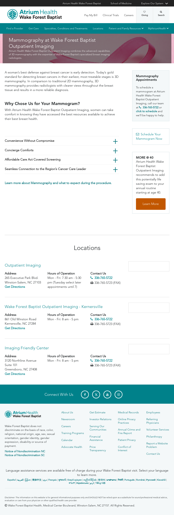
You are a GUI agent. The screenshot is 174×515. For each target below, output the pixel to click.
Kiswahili (161, 480)
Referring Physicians (152, 421)
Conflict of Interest (124, 448)
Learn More (151, 204)
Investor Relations (100, 419)
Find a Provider (14, 28)
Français (52, 480)
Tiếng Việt (100, 483)
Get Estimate (97, 412)
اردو (92, 483)
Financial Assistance (96, 438)
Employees (153, 412)
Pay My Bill (90, 15)
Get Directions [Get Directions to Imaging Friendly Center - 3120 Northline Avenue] (15, 374)
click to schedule (146, 111)
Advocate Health (71, 447)
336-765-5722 (103, 278)
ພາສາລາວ (111, 480)
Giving (144, 13)
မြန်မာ (28, 480)
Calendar (67, 440)
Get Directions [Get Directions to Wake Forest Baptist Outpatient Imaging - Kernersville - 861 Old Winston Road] (15, 328)
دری (45, 480)
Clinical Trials (111, 15)
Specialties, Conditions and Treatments (65, 28)
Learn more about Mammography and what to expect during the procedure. (58, 183)
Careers (129, 15)
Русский (150, 480)
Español (11, 480)
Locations (98, 28)
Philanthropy (154, 436)
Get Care (34, 28)
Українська (82, 483)
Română (140, 480)
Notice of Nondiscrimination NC (25, 451)
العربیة (20, 480)
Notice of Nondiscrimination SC (25, 455)
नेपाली (120, 480)
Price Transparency (98, 448)
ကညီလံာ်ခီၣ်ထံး (90, 480)
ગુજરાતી (62, 480)
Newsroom (68, 419)
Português (129, 480)
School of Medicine (121, 3)
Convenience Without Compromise (29, 141)
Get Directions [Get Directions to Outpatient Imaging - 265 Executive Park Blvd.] (15, 287)
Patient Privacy (127, 440)
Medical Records (128, 412)
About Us (67, 412)
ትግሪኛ (72, 483)
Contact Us (153, 453)
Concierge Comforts (19, 150)
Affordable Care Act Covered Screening (32, 159)
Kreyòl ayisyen (74, 480)
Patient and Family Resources (125, 28)
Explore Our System (152, 3)
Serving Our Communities (98, 428)
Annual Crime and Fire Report (129, 431)
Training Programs (72, 433)
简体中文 (36, 480)
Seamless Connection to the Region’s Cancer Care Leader (45, 169)
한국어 (101, 480)
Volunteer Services (157, 429)
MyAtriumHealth (157, 28)
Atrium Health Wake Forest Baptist (82, 3)
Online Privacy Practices (126, 421)
